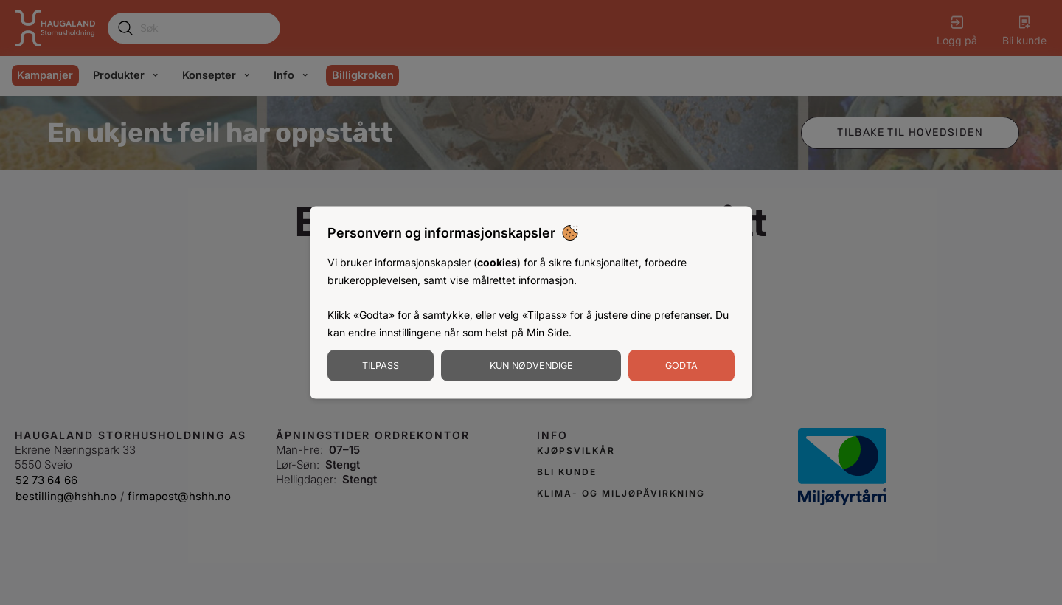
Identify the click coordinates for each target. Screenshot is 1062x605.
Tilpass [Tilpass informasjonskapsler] (380, 364)
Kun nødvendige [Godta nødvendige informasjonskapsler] (531, 364)
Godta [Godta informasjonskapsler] (681, 364)
